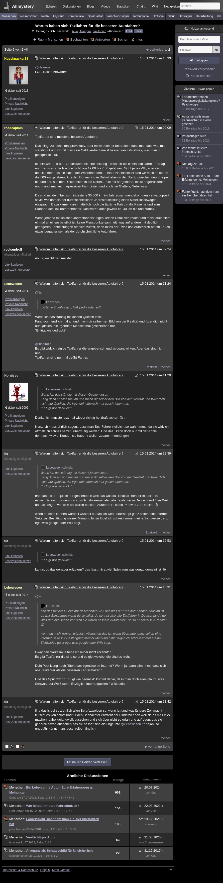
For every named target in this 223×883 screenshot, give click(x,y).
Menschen (9, 16)
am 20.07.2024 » (151, 787)
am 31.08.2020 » (151, 837)
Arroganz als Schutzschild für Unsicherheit (59, 850)
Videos (105, 6)
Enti (153, 792)
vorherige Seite (159, 746)
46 (60, 797)
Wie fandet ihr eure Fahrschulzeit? (52, 806)
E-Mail (138, 31)
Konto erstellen (201, 76)
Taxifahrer (99, 31)
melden (166, 119)
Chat (141, 6)
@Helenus (42, 67)
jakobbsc (15, 829)
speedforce (16, 855)
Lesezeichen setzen (18, 114)
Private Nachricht (16, 103)
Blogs (90, 6)
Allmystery (23, 6)
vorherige (156, 49)
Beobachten (79, 39)
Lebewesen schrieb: (57, 389)
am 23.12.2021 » (151, 819)
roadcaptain (13, 128)
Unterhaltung (204, 16)
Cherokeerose (154, 842)
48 (68, 797)
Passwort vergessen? (199, 69)
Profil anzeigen (15, 98)
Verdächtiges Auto (40, 837)
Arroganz (85, 31)
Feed (129, 31)
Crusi (12, 797)
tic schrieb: (50, 302)
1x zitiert (151, 532)
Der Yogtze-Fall (199, 166)
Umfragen (185, 16)
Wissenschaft (28, 16)
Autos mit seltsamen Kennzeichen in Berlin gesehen (199, 123)
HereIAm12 (16, 810)
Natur (171, 16)
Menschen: (17, 787)
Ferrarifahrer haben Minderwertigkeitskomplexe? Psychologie (199, 103)
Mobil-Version (61, 870)
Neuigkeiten (172, 6)
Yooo (154, 824)
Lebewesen (13, 284)
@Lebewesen (131, 724)
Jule (153, 810)
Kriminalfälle (76, 16)
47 (64, 797)
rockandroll (13, 249)
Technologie (141, 16)
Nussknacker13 (16, 58)
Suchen (122, 39)
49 (72, 797)
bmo (12, 842)
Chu (153, 855)
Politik (45, 16)
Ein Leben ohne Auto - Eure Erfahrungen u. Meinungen (199, 180)
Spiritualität (95, 16)
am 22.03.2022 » (151, 806)
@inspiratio (43, 344)
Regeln (45, 870)
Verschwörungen (117, 16)
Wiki (155, 6)
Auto (75, 31)
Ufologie (158, 16)
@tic (38, 292)
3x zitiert (151, 367)
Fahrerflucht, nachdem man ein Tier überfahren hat (199, 196)
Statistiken (123, 6)
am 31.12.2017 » (151, 850)
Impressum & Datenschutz (20, 870)
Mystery (58, 16)
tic (6, 454)
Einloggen (201, 60)
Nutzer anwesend (199, 28)
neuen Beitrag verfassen (89, 762)
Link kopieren (14, 109)
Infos (139, 39)
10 (74, 829)
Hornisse (11, 375)
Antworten (102, 39)
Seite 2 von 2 (16, 49)
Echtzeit (51, 6)
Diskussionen (71, 6)
